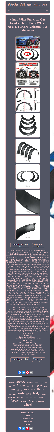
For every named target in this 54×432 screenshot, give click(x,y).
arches (20, 381)
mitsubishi (12, 394)
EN (26, 424)
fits (46, 382)
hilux (45, 386)
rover (28, 394)
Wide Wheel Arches (27, 413)
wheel (28, 404)
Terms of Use (27, 421)
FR (29, 424)
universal (19, 390)
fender (15, 400)
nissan (46, 397)
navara (41, 397)
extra (22, 385)
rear (27, 397)
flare (33, 389)
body (36, 393)
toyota (26, 390)
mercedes (20, 397)
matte (35, 397)
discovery (30, 382)
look (41, 382)
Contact (27, 415)
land (13, 389)
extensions (41, 401)
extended (43, 394)
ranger (11, 397)
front (31, 397)
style (28, 386)
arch (15, 385)
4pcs (33, 386)
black (31, 401)
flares (40, 389)
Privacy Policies (28, 418)
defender (24, 401)
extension (11, 382)
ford (39, 385)
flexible (9, 386)
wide (21, 393)
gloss (36, 382)
